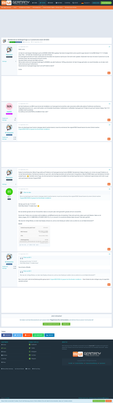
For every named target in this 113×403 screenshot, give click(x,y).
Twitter (32, 348)
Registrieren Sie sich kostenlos (59, 320)
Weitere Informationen (98, 401)
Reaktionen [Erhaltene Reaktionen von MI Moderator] (5, 137)
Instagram (32, 352)
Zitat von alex (27, 192)
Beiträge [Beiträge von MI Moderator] (4, 139)
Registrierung (106, 3)
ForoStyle (7, 398)
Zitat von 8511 (27, 257)
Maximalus (27, 42)
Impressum (102, 363)
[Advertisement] (56, 23)
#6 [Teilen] (109, 254)
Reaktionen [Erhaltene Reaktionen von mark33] (5, 118)
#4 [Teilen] (109, 169)
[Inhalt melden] (109, 73)
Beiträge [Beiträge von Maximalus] (4, 61)
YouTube (32, 355)
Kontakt (71, 363)
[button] (85, 2)
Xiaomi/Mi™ (92, 345)
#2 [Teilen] (109, 103)
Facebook (33, 345)
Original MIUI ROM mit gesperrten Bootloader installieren (34, 129)
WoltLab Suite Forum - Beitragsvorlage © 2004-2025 (94, 398)
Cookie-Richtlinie (79, 363)
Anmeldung (96, 3)
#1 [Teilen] (109, 46)
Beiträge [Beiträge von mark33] (4, 120)
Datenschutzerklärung (91, 363)
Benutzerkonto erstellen (51, 324)
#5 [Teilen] (109, 189)
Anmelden (66, 324)
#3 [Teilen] (109, 125)
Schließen (108, 401)
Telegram (32, 359)
